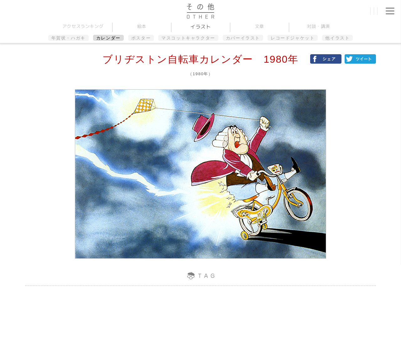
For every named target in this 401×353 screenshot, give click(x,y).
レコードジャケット (293, 37)
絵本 (141, 26)
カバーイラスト (243, 37)
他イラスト (337, 37)
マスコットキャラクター (188, 37)
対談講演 (318, 26)
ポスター (141, 37)
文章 (259, 26)
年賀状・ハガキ (68, 37)
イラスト (200, 26)
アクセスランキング (82, 26)
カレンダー (108, 37)
